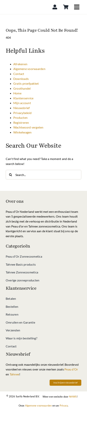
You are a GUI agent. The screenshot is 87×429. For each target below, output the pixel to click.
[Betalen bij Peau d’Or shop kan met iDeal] (24, 411)
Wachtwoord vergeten (28, 127)
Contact (18, 74)
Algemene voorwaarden (29, 69)
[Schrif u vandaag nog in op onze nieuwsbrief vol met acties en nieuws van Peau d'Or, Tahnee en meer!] (65, 383)
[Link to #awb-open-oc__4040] (76, 7)
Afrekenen (20, 64)
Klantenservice (23, 98)
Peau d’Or (71, 369)
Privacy (64, 405)
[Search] (10, 174)
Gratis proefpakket (26, 83)
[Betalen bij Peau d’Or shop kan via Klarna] (43, 411)
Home (17, 93)
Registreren (21, 122)
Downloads (21, 78)
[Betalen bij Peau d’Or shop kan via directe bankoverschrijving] (43, 421)
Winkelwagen (22, 132)
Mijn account (22, 103)
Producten (20, 117)
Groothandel (22, 88)
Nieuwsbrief (21, 108)
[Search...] (43, 174)
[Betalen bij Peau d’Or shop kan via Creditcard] (62, 411)
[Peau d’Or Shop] (20, 2)
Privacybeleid (22, 113)
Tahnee (14, 374)
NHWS (73, 396)
